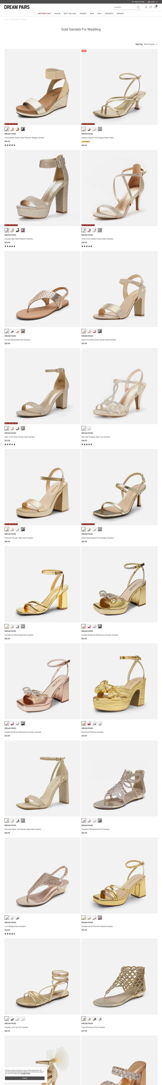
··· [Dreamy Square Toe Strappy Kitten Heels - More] (62, 92)
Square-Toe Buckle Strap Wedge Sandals (59, 467)
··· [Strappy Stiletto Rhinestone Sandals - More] (139, 401)
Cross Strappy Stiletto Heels (15, 766)
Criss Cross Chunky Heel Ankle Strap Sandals (139, 588)
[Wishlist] (150, 7)
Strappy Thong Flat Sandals (132, 708)
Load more (79, 964)
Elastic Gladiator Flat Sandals (55, 528)
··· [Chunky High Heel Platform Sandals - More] (100, 92)
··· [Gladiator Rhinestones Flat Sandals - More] (139, 278)
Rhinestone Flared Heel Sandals (56, 646)
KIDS (99, 13)
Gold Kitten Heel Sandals (12, 990)
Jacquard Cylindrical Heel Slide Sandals (20, 467)
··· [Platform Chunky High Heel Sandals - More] (23, 218)
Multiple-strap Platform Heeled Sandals (59, 347)
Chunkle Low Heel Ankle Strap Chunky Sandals (58, 830)
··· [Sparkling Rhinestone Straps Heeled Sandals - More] (100, 579)
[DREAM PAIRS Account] (146, 7)
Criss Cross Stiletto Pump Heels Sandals (137, 100)
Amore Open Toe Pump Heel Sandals (136, 829)
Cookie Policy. (25, 1073)
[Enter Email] (129, 1073)
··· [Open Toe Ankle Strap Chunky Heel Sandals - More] (62, 156)
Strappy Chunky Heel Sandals (55, 708)
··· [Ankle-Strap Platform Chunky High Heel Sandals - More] (100, 519)
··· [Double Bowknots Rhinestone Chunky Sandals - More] (139, 218)
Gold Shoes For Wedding (66, 990)
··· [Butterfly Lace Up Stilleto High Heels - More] (62, 579)
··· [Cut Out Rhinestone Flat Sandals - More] (23, 156)
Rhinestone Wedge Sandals (132, 889)
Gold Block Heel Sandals (28, 990)
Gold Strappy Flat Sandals (126, 990)
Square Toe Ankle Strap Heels (55, 947)
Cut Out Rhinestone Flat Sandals (17, 165)
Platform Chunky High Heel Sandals (18, 227)
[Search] (138, 7)
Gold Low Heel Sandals (142, 990)
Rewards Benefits (64, 1070)
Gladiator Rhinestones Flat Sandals (135, 287)
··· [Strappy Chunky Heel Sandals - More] (62, 700)
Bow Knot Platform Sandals (54, 287)
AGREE (24, 1078)
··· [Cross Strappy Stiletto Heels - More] (23, 758)
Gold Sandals (40, 990)
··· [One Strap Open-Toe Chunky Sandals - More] (23, 938)
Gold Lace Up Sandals (110, 990)
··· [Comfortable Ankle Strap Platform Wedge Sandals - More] (23, 92)
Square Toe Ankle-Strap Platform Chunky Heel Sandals (137, 948)
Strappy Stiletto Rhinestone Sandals (135, 409)
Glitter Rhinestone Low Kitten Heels (96, 947)
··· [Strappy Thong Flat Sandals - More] (139, 700)
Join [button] (152, 1073)
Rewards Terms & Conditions (68, 1074)
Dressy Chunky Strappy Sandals (17, 829)
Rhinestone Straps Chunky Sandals (96, 646)
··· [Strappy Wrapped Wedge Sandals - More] (139, 638)
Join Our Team (94, 1074)
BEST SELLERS (70, 13)
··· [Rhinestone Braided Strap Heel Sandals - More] (62, 401)
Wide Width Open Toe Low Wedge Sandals (99, 409)
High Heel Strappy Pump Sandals (17, 588)
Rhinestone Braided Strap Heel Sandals (58, 409)
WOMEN (83, 13)
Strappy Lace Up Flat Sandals (94, 347)
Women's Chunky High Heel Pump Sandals (21, 646)
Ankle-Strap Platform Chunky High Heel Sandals (97, 529)
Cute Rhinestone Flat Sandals (133, 347)
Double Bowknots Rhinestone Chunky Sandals (136, 228)
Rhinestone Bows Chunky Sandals (95, 889)
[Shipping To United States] (151, 2)
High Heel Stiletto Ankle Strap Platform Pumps (19, 529)
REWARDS (109, 13)
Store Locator (93, 1070)
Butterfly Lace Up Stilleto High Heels (57, 588)
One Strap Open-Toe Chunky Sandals (19, 947)
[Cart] (155, 7)
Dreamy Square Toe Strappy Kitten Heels (59, 100)
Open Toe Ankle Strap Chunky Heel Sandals (60, 165)
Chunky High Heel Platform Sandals (96, 100)
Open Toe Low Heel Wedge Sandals (135, 766)
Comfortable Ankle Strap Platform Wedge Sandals (20, 101)
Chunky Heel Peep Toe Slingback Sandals (98, 829)
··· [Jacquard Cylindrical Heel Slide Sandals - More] (23, 459)
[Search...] (125, 7)
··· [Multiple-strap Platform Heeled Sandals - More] (62, 339)
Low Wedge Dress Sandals (15, 347)
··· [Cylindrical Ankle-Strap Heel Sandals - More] (100, 218)
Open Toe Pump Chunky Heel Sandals (97, 165)
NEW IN (57, 13)
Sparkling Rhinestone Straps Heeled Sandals (100, 588)
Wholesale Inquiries (96, 1077)
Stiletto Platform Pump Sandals (17, 889)
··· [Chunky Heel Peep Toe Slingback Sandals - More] (100, 820)
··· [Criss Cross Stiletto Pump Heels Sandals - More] (139, 92)
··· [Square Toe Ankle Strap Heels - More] (62, 938)
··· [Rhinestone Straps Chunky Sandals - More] (100, 638)
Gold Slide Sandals (97, 990)
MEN (92, 13)
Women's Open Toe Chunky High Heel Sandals (97, 288)
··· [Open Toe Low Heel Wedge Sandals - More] (139, 758)
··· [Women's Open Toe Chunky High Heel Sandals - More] (100, 278)
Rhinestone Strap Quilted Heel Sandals (58, 766)
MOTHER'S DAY (44, 13)
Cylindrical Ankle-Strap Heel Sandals (96, 227)
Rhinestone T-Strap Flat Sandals (95, 708)
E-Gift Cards (61, 1077)
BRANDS (120, 13)
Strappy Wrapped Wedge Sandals (134, 646)
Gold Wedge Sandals (51, 990)
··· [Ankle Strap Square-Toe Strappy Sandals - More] (62, 218)
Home (6, 19)
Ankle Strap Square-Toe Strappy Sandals (59, 227)
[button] (153, 2)
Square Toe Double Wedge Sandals (135, 467)
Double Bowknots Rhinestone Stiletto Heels (21, 708)
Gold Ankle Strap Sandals (82, 990)
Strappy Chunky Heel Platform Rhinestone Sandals (99, 468)
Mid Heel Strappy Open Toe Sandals (135, 165)
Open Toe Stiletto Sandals (92, 766)
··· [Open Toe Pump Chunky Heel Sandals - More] (100, 156)
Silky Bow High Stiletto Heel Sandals (18, 409)
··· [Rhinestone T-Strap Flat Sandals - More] (100, 700)
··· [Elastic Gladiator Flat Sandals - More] (62, 519)
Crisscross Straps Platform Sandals (57, 889)
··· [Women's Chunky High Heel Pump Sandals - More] (23, 638)
